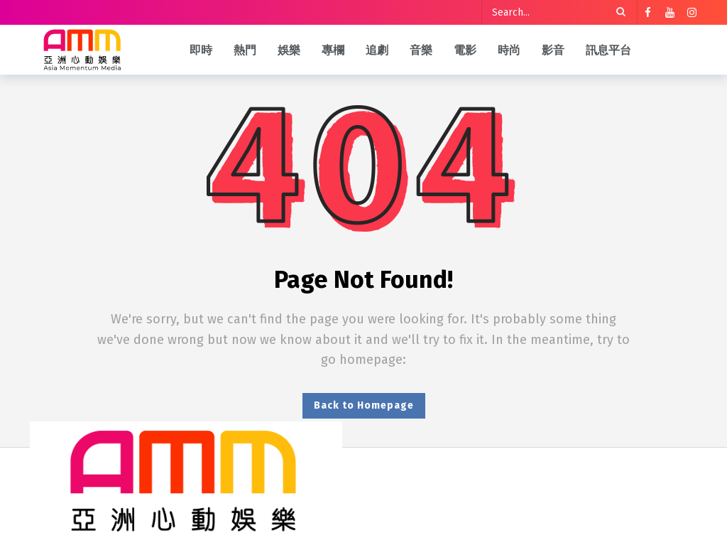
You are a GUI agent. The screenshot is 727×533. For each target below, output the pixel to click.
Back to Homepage (364, 405)
